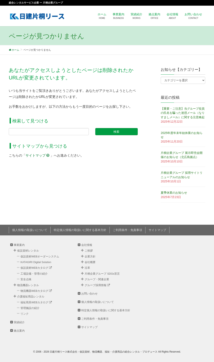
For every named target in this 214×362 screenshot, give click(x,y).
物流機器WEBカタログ (36, 290)
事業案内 (19, 245)
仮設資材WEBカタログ (36, 267)
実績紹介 (19, 322)
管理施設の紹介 (29, 308)
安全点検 (25, 279)
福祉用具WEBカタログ (36, 302)
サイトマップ (37, 155)
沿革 (87, 267)
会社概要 (90, 262)
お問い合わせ (89, 293)
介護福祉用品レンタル (30, 296)
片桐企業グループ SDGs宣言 (102, 273)
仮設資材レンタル (28, 250)
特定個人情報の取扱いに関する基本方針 (80, 230)
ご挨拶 (89, 250)
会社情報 (86, 245)
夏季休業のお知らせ (174, 192)
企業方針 (90, 256)
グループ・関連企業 (97, 279)
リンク (24, 313)
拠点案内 (19, 330)
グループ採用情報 (97, 285)
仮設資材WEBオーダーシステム (39, 256)
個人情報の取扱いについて (29, 230)
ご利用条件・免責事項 (127, 230)
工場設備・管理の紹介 (34, 273)
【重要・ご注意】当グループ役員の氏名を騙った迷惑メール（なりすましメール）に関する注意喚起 (183, 113)
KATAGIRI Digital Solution (35, 262)
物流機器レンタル (28, 285)
